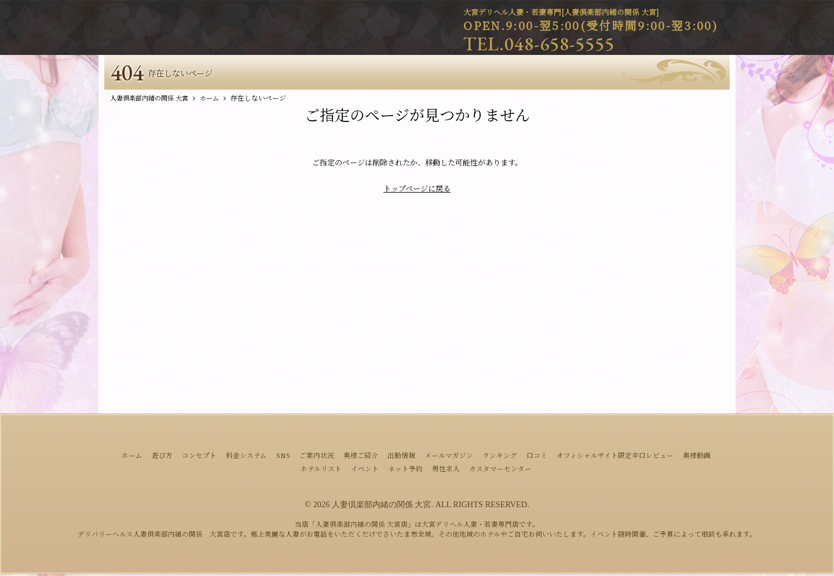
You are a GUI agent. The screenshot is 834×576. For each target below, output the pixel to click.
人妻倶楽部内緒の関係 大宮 (381, 506)
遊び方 (162, 457)
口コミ (536, 457)
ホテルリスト (321, 470)
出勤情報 (401, 457)
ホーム (132, 457)
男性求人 (446, 470)
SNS (283, 457)
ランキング (499, 457)
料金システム (246, 457)
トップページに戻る (417, 190)
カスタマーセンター (500, 470)
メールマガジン (449, 457)
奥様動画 (697, 457)
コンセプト (199, 457)
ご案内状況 (316, 457)
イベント (365, 470)
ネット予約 (405, 470)
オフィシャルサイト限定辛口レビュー (615, 457)
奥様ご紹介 (360, 457)
